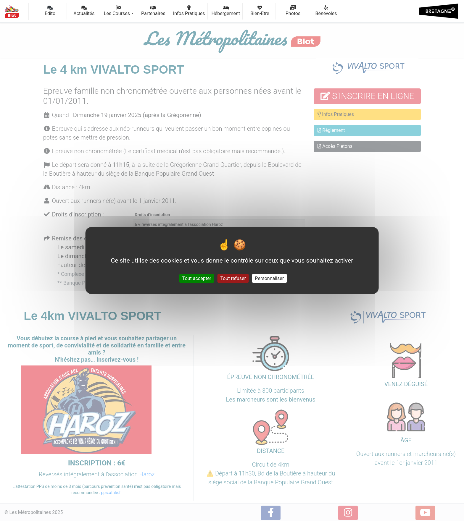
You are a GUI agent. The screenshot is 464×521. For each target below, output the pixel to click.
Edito (50, 10)
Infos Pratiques (189, 10)
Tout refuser (233, 278)
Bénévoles (326, 10)
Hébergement (225, 10)
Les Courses (118, 10)
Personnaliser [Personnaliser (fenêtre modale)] (269, 278)
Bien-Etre (259, 10)
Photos (293, 10)
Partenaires (153, 10)
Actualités (84, 10)
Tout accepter (196, 278)
